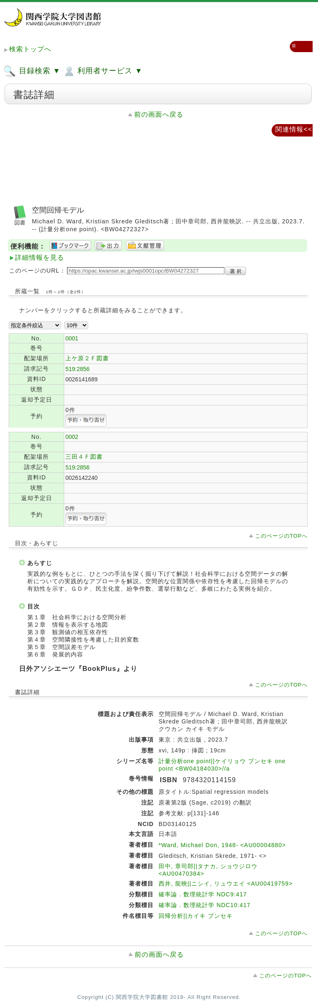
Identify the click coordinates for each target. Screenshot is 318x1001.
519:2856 (77, 369)
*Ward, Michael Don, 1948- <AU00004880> (222, 845)
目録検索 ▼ (31, 71)
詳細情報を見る (39, 257)
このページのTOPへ (281, 536)
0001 (71, 338)
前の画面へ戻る (158, 114)
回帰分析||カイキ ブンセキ (196, 915)
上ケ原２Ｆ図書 (87, 358)
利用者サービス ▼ (102, 71)
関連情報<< (293, 129)
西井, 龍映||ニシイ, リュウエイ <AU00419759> (226, 883)
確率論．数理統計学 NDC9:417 (203, 894)
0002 (71, 436)
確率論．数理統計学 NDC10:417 (205, 905)
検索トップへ (30, 49)
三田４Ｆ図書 (84, 456)
